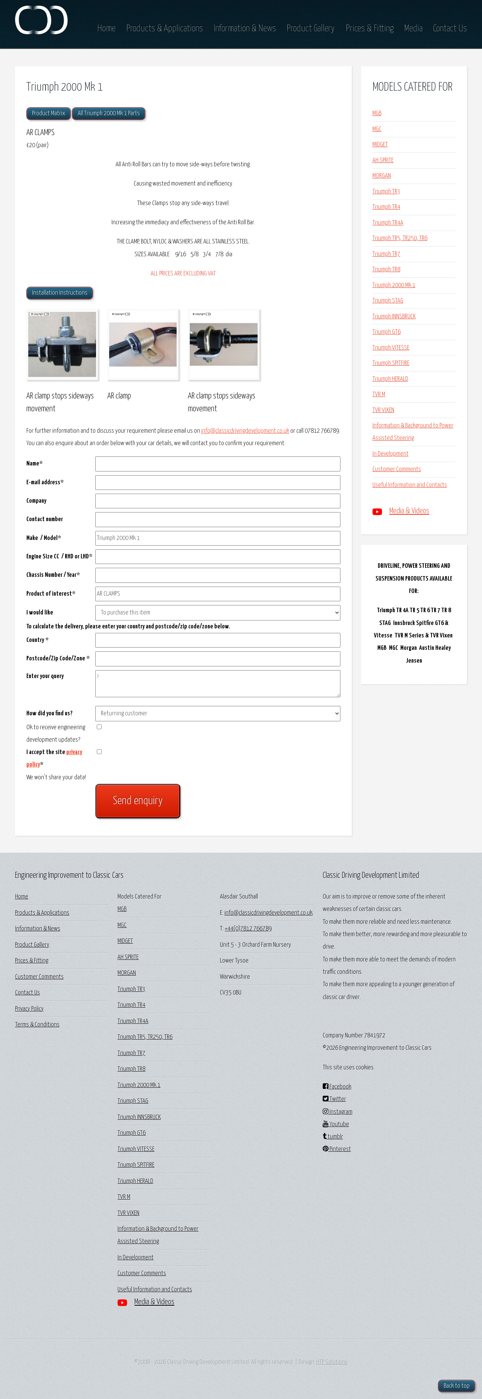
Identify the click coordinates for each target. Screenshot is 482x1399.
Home (106, 28)
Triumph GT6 (386, 332)
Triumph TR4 (386, 207)
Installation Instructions (59, 293)
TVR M (378, 394)
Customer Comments (396, 469)
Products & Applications (164, 28)
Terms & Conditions (37, 1025)
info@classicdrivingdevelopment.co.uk (245, 431)
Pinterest (337, 1149)
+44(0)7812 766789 (248, 929)
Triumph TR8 (386, 269)
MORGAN (381, 176)
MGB (376, 113)
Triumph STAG (387, 301)
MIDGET (380, 144)
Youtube (336, 1124)
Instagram (337, 1112)
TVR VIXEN (383, 410)
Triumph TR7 (386, 254)
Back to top (457, 1386)
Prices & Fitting (370, 28)
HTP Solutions (332, 1362)
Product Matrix (48, 113)
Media (413, 28)
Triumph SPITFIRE (390, 363)
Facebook (337, 1087)
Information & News (245, 28)
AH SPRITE (383, 160)
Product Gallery (311, 28)
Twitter (334, 1099)
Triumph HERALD (390, 379)
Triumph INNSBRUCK (394, 316)
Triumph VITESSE (390, 348)
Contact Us (450, 28)
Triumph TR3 (386, 192)
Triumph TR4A (387, 223)
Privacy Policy (29, 1009)
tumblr (333, 1137)
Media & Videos (409, 511)
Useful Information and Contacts (409, 485)
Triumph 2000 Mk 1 (393, 285)
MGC (376, 129)
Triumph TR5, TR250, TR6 (399, 238)
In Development (390, 454)
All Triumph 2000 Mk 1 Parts (109, 113)
